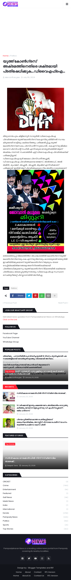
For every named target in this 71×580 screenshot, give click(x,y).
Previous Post (10, 302)
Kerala (35, 513)
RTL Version (50, 572)
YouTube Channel (11, 337)
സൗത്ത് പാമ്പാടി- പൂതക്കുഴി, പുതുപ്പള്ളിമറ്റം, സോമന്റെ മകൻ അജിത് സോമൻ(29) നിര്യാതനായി (34, 372)
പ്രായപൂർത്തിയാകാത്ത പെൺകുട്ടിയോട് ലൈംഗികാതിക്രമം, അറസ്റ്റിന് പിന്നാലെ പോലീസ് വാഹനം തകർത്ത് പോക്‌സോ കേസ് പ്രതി (42, 422)
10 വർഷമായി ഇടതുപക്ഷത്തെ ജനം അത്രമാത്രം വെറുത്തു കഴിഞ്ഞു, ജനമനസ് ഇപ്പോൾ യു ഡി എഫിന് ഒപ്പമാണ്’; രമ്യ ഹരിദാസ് (42, 408)
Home (6, 55)
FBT (52, 567)
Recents (9, 386)
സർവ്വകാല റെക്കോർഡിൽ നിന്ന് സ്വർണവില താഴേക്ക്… (41, 393)
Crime (35, 485)
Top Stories (35, 528)
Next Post (62, 302)
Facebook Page (10, 333)
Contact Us (39, 575)
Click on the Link (10, 319)
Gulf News (35, 497)
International (35, 509)
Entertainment (35, 489)
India (35, 505)
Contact (37, 572)
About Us (26, 575)
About (28, 572)
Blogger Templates (37, 567)
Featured (35, 493)
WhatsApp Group (11, 341)
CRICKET (35, 481)
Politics (13, 55)
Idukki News (35, 501)
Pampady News (35, 517)
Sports (35, 524)
